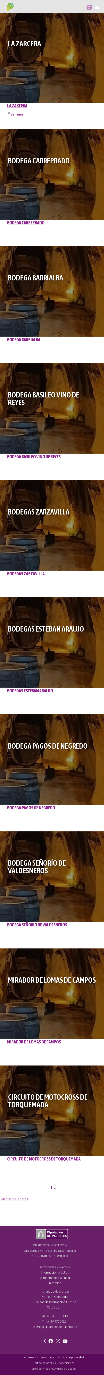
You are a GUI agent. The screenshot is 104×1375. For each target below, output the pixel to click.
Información (31, 1357)
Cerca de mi (55, 1307)
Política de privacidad (71, 1357)
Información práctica (55, 1272)
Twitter (58, 1340)
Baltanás (17, 114)
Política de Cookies (44, 1363)
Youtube (64, 1340)
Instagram (44, 1340)
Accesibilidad (67, 1363)
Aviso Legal (48, 1357)
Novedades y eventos (55, 1267)
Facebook (51, 1340)
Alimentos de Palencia (55, 1278)
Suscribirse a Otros (14, 1199)
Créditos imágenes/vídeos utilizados (54, 1368)
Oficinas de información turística (54, 1302)
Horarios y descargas (55, 1291)
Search (89, 7)
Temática (55, 1283)
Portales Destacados (55, 1297)
